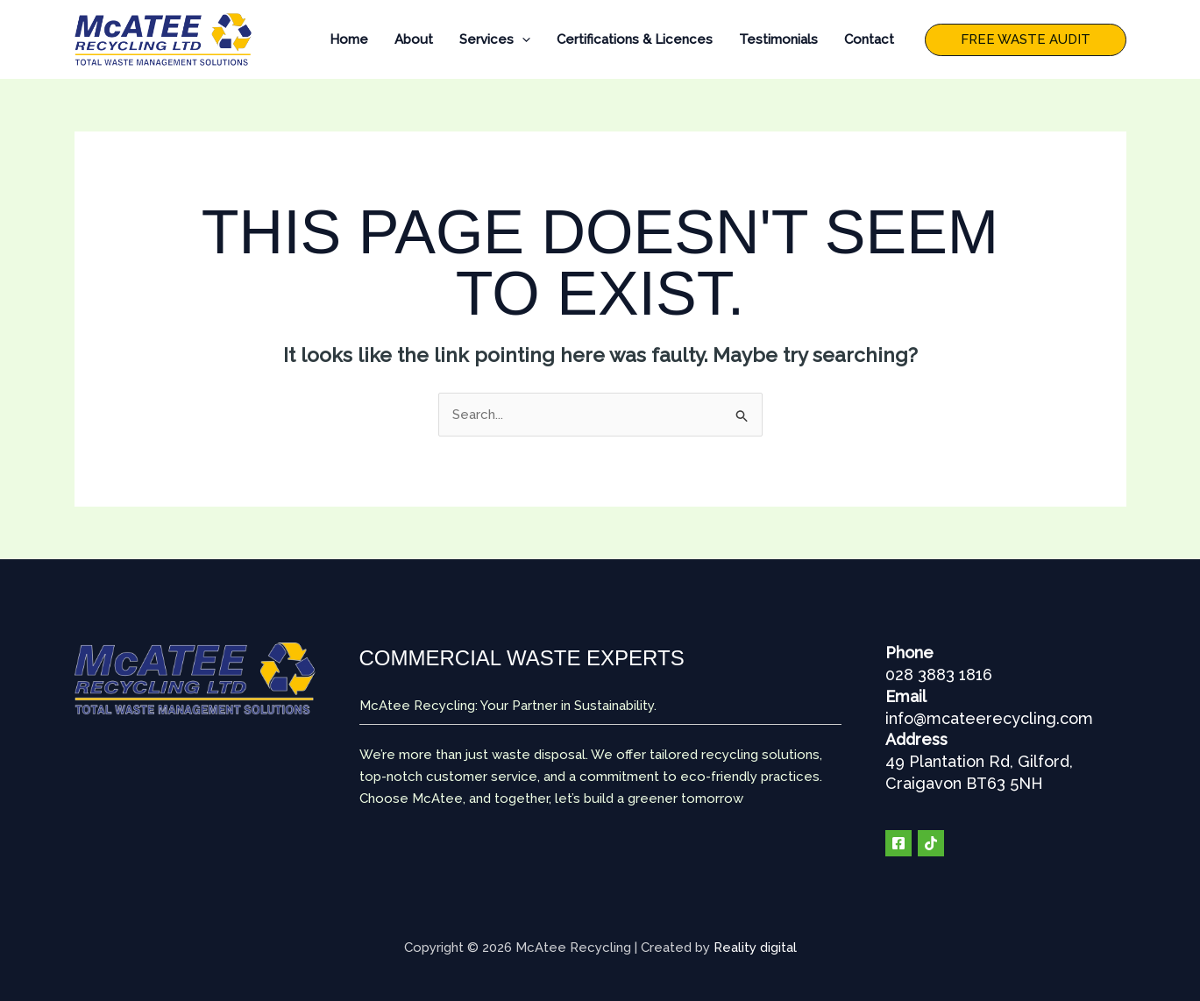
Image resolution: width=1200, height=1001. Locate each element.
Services (494, 39)
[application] (522, 39)
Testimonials (778, 39)
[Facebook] (898, 843)
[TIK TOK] (931, 843)
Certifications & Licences (635, 39)
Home (349, 39)
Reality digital (755, 947)
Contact (869, 39)
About (413, 39)
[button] (1025, 40)
